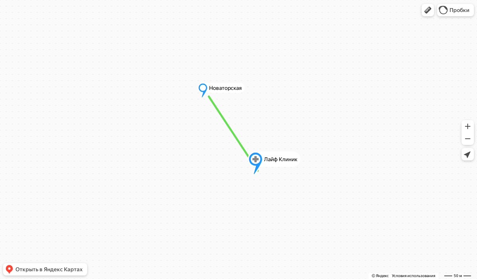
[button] (428, 10)
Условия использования (413, 276)
